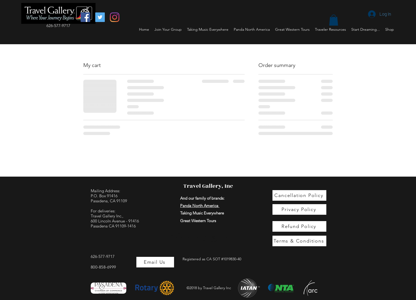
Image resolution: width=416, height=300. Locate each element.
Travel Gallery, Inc (208, 186)
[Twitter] (100, 17)
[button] (333, 20)
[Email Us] (155, 262)
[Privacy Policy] (299, 209)
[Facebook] (85, 17)
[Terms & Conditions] (299, 241)
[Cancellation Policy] (299, 195)
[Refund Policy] (299, 226)
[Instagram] (114, 17)
